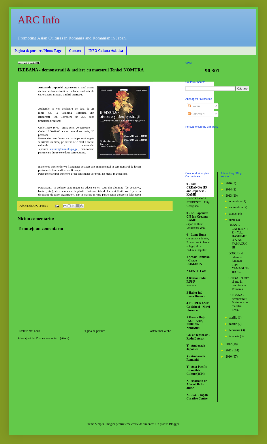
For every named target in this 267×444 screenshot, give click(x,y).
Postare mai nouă (29, 331)
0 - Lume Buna (196, 234)
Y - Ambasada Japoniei (195, 347)
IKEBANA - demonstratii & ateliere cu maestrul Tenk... (238, 302)
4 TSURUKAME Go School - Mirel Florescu (198, 307)
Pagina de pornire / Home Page (38, 50)
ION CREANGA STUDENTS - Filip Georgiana (197, 202)
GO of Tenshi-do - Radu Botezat (198, 336)
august (233, 213)
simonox (148, 424)
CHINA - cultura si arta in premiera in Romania (238, 283)
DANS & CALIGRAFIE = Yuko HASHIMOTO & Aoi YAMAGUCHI (238, 236)
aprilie (233, 317)
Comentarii (196, 114)
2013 (229, 195)
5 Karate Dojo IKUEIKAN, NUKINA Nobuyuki (195, 323)
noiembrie (236, 201)
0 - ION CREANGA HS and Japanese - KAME (196, 189)
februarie (235, 330)
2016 (229, 183)
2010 (229, 356)
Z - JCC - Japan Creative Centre (197, 396)
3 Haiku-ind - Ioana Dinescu (195, 294)
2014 (229, 189)
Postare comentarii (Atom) (52, 338)
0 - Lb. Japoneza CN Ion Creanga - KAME (198, 216)
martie (233, 324)
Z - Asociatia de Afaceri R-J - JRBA (196, 384)
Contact (75, 50)
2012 (229, 344)
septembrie (236, 207)
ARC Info (39, 20)
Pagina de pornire (94, 331)
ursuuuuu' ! (193, 285)
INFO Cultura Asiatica (105, 50)
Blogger (174, 424)
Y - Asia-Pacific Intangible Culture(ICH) (196, 370)
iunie (232, 220)
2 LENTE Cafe (196, 271)
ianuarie (234, 336)
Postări (194, 106)
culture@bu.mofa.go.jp (63, 149)
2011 (229, 350)
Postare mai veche (160, 331)
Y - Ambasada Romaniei (195, 357)
